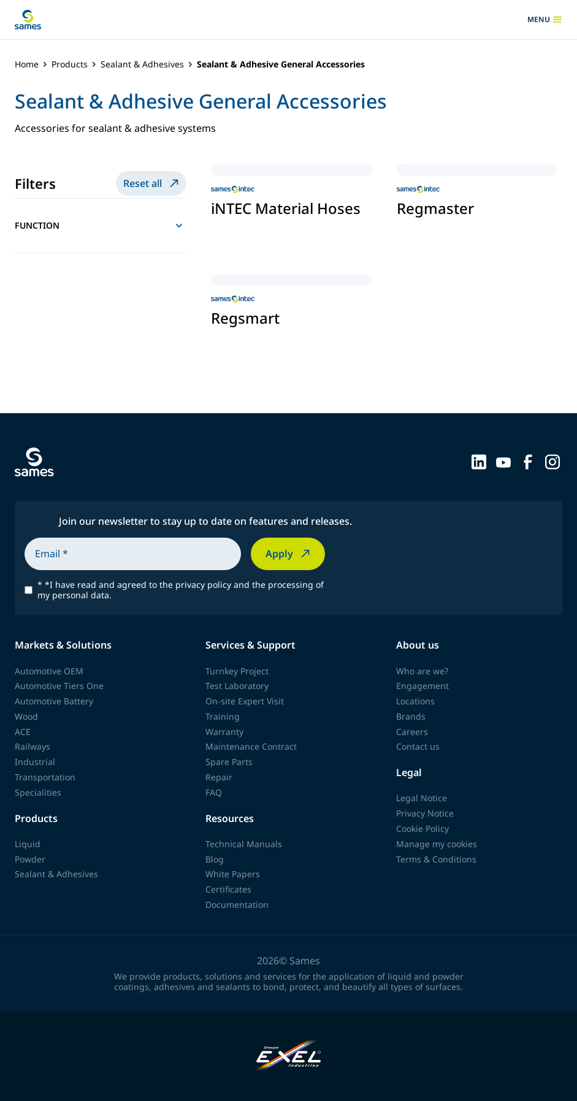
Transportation (45, 777)
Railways (32, 746)
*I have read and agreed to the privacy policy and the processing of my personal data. (180, 590)
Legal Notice (421, 798)
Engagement (422, 685)
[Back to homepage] (28, 19)
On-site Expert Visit (244, 701)
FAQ (213, 792)
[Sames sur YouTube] (503, 461)
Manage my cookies (436, 844)
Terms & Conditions (436, 859)
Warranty (224, 731)
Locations (415, 701)
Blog (214, 859)
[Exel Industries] (288, 1056)
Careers (412, 731)
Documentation (237, 904)
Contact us (418, 746)
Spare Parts (229, 762)
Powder (30, 859)
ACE (23, 731)
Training (222, 716)
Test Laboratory (237, 685)
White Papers (232, 874)
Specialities (38, 792)
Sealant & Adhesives (142, 64)
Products (70, 64)
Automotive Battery (54, 701)
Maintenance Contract (251, 746)
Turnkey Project (237, 671)
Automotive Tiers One (59, 685)
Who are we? (422, 671)
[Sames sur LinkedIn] (479, 461)
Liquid (27, 844)
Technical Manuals (243, 844)
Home (27, 64)
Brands (411, 716)
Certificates (228, 889)
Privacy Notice (425, 813)
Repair (218, 777)
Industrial (35, 762)
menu (544, 20)
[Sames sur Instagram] (552, 461)
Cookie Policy (422, 828)
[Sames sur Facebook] (528, 461)
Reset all (152, 183)
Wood (26, 716)
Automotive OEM (49, 671)
